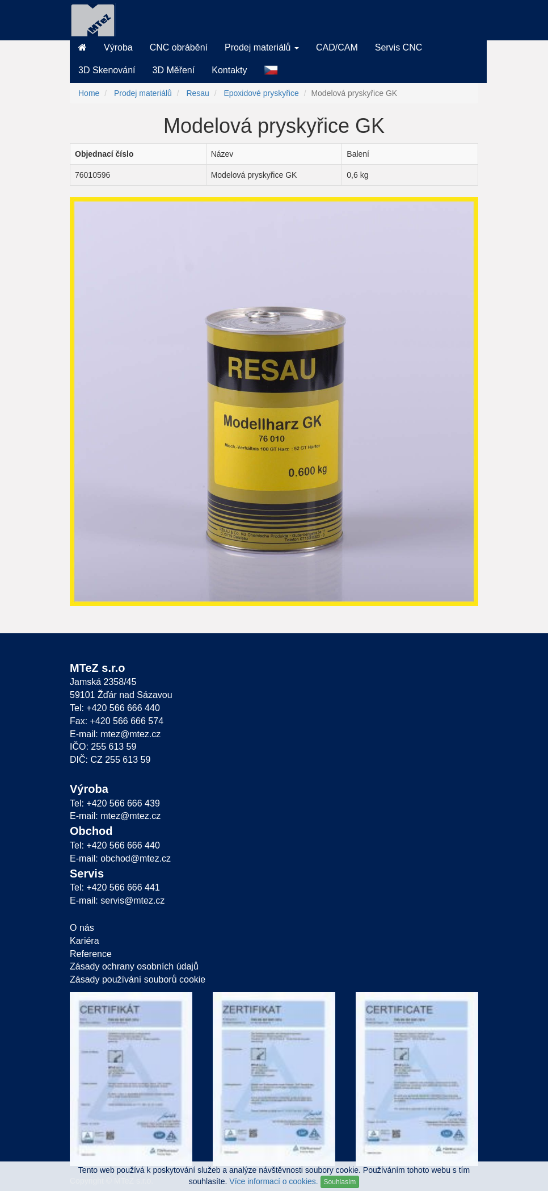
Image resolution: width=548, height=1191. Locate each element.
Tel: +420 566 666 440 (115, 708)
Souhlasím (340, 1182)
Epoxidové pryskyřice (261, 93)
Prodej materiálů (143, 93)
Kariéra (84, 941)
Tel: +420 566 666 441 (115, 887)
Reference (91, 954)
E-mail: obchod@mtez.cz (120, 858)
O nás (82, 928)
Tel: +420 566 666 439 (115, 803)
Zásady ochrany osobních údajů (134, 966)
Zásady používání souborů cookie (137, 979)
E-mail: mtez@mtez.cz (115, 734)
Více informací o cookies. (273, 1181)
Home (88, 93)
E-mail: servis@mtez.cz (117, 900)
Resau (197, 93)
